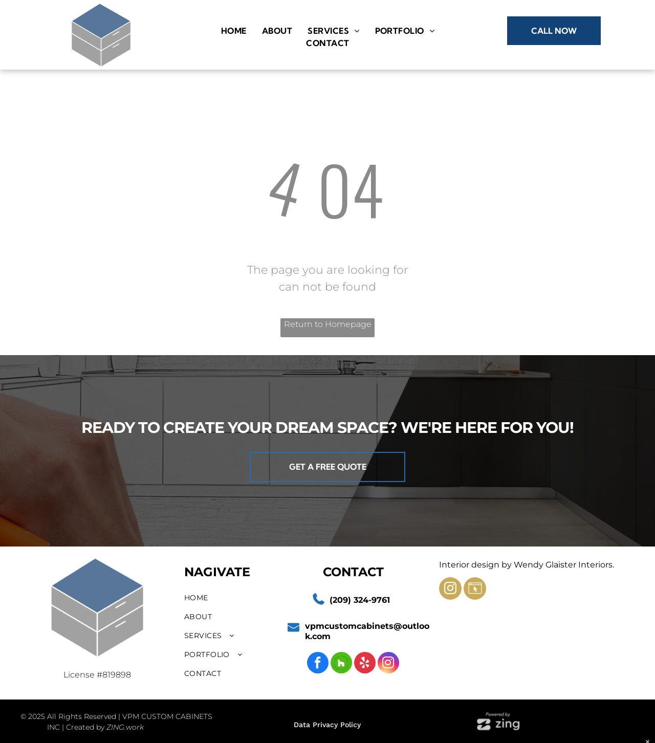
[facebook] (318, 664)
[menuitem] (233, 31)
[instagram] (388, 664)
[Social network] (341, 664)
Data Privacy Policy (327, 724)
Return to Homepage (328, 324)
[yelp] (365, 664)
